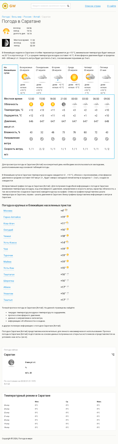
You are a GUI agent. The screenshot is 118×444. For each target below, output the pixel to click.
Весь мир (17, 17)
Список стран (93, 6)
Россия (27, 17)
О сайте (111, 6)
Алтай (36, 17)
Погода (6, 17)
